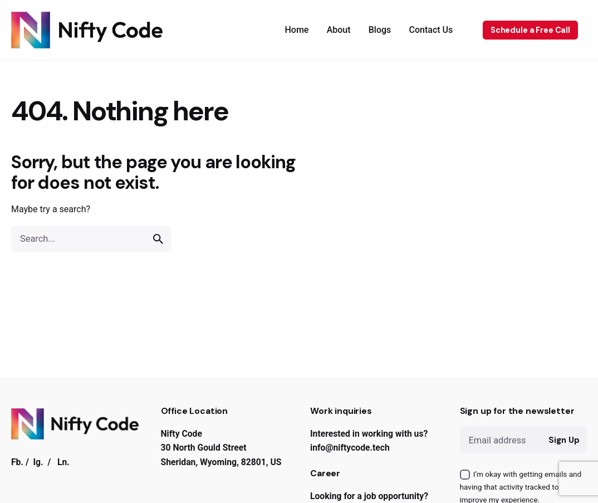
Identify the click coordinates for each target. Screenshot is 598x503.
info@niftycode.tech (350, 447)
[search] (158, 239)
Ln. (63, 462)
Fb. (17, 462)
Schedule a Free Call (530, 30)
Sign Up (563, 440)
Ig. (38, 462)
